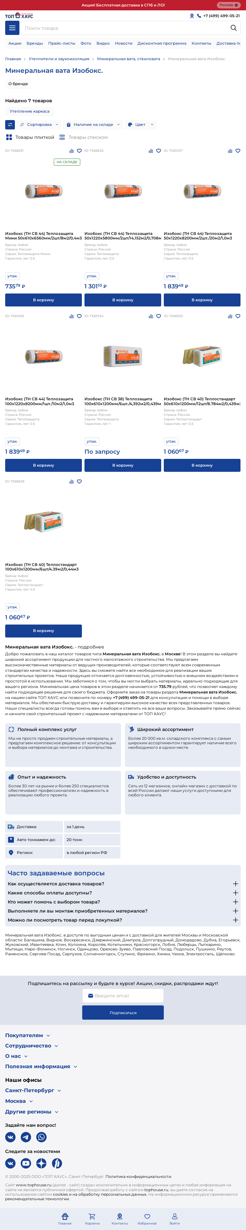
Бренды (35, 43)
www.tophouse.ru (33, 1184)
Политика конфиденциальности (138, 1176)
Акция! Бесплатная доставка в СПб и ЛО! (123, 5)
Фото (86, 43)
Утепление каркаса (30, 111)
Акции (14, 43)
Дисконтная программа (162, 43)
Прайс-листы (61, 43)
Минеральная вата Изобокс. (197, 58)
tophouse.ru (156, 1189)
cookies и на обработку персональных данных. (100, 1194)
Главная (13, 58)
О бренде (18, 83)
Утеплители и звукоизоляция (59, 58)
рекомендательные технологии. (37, 1198)
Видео (103, 43)
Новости (123, 43)
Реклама (228, 5)
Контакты (201, 43)
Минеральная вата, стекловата (128, 58)
